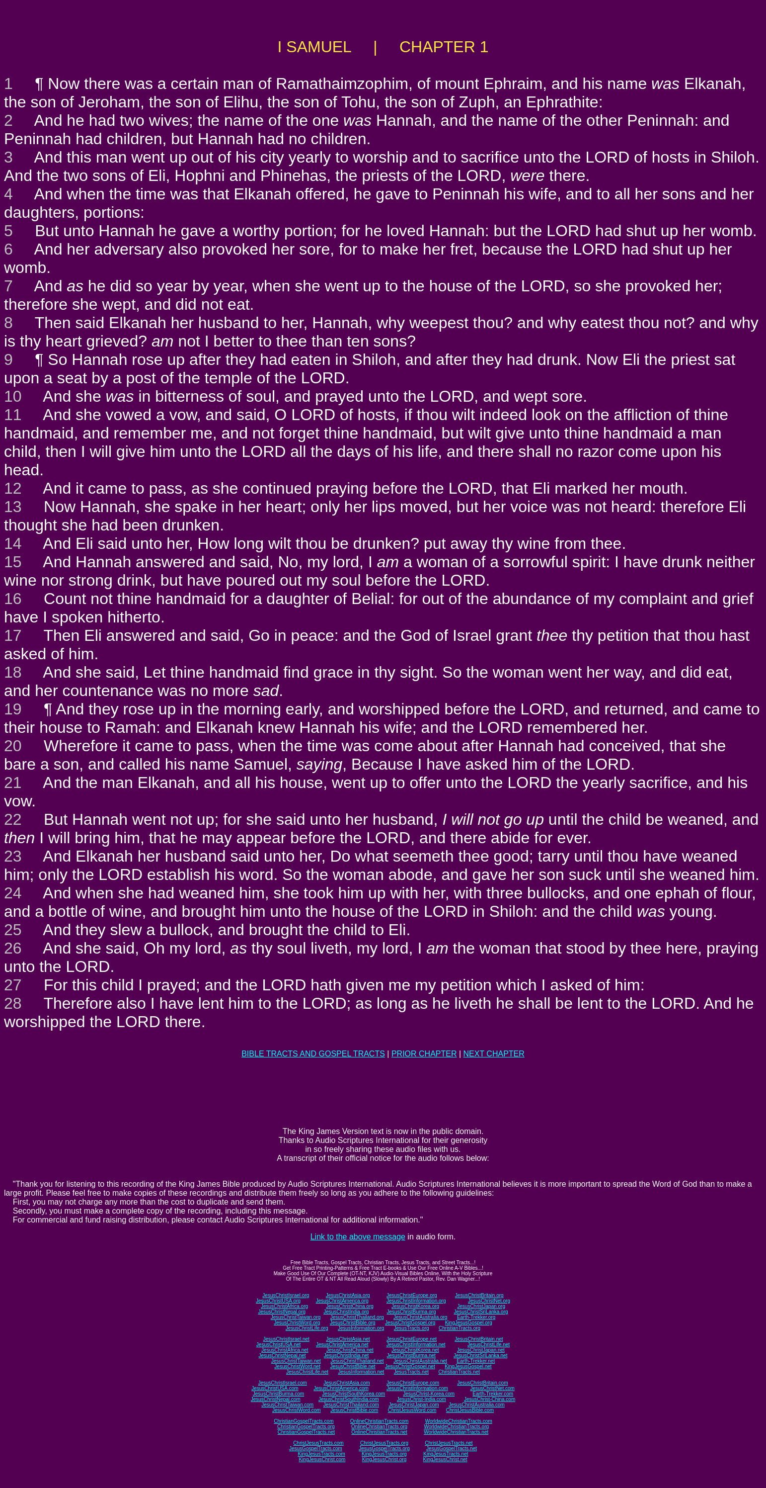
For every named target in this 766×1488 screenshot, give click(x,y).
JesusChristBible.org (353, 1322)
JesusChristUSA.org (278, 1301)
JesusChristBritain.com (482, 1383)
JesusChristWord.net (297, 1366)
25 (13, 930)
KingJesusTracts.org (384, 1454)
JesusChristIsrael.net (286, 1339)
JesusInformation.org (361, 1328)
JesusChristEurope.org (411, 1295)
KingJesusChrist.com (322, 1459)
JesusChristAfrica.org (284, 1306)
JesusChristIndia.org (346, 1311)
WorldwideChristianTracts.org (456, 1426)
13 (13, 507)
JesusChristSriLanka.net (480, 1355)
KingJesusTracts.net (445, 1454)
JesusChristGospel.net (410, 1366)
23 (13, 856)
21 (13, 782)
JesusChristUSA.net (278, 1344)
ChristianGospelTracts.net (306, 1432)
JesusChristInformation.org (416, 1301)
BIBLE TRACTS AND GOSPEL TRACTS (313, 1054)
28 (13, 1003)
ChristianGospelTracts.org (306, 1426)
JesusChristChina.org (350, 1306)
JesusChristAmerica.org (342, 1301)
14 (13, 543)
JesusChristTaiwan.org (296, 1317)
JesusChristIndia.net (346, 1355)
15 (13, 562)
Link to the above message (357, 1236)
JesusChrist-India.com (421, 1399)
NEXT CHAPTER (494, 1054)
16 (13, 599)
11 (13, 415)
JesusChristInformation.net (416, 1344)
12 (13, 488)
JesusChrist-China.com (489, 1399)
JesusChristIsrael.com (282, 1383)
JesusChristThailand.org (357, 1317)
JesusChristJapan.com (413, 1404)
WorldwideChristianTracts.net (456, 1432)
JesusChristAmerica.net (342, 1344)
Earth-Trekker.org (476, 1317)
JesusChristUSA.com (274, 1388)
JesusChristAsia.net (348, 1339)
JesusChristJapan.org (481, 1306)
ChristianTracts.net (459, 1372)
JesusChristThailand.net (356, 1361)
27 (13, 985)
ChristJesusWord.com (412, 1410)
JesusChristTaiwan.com (287, 1404)
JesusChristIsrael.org (285, 1295)
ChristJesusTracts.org (384, 1443)
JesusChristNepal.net (282, 1355)
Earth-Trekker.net (476, 1361)
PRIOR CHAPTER (424, 1054)
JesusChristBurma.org (411, 1311)
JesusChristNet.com (492, 1388)
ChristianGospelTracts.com (303, 1421)
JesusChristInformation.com (417, 1388)
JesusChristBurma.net (411, 1355)
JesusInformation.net (361, 1372)
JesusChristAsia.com (346, 1383)
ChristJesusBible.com (470, 1410)
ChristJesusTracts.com (318, 1443)
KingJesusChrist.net (445, 1459)
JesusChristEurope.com (412, 1383)
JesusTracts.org (411, 1328)
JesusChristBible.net (352, 1366)
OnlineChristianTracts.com (379, 1421)
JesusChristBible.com (354, 1410)
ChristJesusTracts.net (448, 1443)
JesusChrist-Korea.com (429, 1394)
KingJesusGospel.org (468, 1322)
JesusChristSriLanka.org (481, 1311)
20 (13, 746)
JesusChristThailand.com (351, 1404)
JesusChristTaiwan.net (296, 1361)
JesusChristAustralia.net (420, 1361)
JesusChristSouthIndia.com (348, 1399)
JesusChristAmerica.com (341, 1388)
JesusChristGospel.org (410, 1322)
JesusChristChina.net (350, 1350)
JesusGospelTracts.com (315, 1448)
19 (13, 709)
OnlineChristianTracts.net (379, 1432)
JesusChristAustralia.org (420, 1317)
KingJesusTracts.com (321, 1454)
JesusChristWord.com (296, 1410)
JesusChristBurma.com (278, 1394)
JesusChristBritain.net (479, 1339)
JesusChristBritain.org (479, 1295)
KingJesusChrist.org (384, 1459)
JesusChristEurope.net (411, 1339)
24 (13, 893)
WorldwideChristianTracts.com (458, 1421)
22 (13, 819)
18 (13, 672)
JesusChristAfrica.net (284, 1350)
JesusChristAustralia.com (477, 1404)
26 (13, 948)
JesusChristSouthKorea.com (353, 1394)
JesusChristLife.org (307, 1328)
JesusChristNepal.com (276, 1399)
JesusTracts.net (411, 1372)
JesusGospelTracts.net (451, 1448)
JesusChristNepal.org (282, 1311)
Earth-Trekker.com (492, 1394)
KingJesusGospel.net (468, 1366)
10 (13, 396)
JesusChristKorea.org (415, 1306)
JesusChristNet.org (489, 1301)
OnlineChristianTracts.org (379, 1426)
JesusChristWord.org (297, 1322)
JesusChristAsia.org (348, 1295)
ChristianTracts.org (459, 1328)
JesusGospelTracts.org (384, 1448)
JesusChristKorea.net (415, 1350)
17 (13, 635)
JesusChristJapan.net (481, 1350)
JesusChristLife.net (488, 1344)
